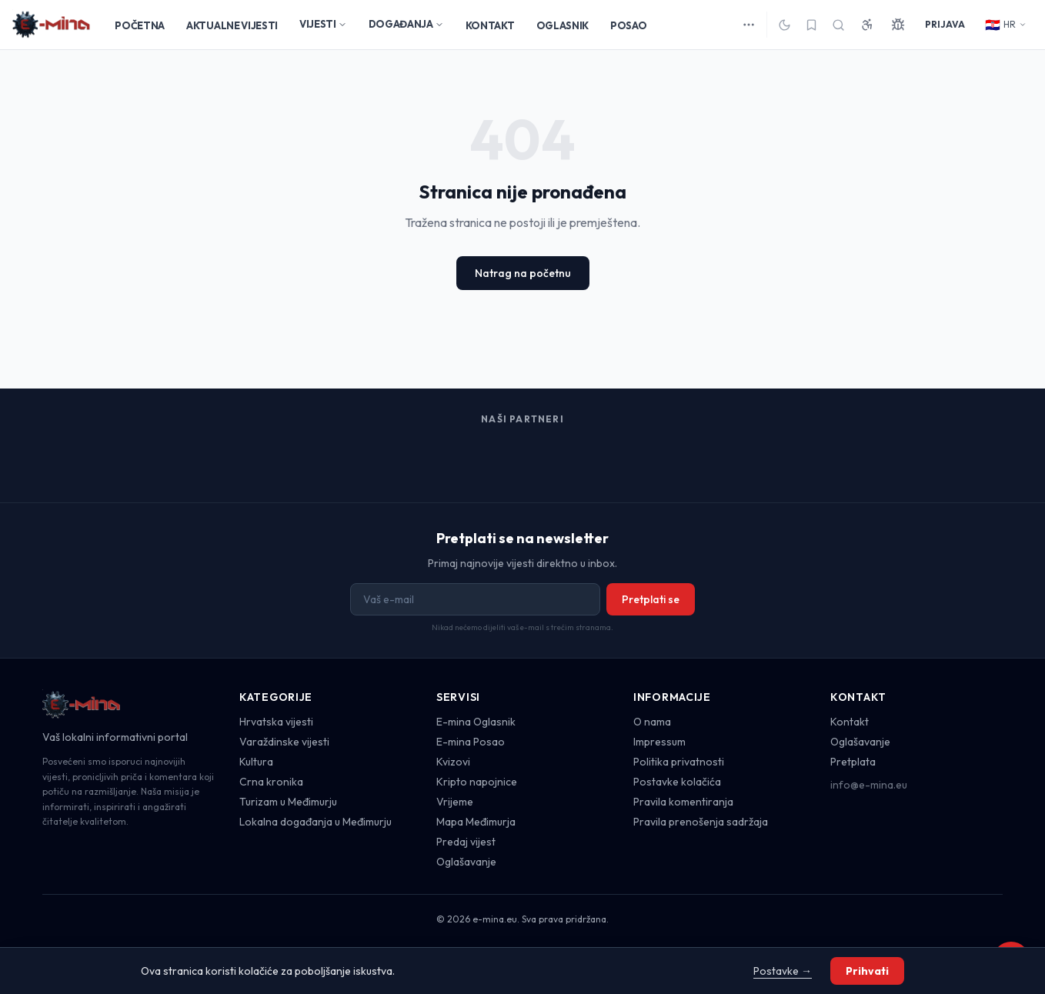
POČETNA (140, 25)
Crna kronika (271, 782)
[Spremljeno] (811, 25)
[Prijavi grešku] (898, 25)
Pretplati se (650, 599)
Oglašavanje (466, 862)
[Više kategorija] (749, 25)
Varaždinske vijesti (284, 742)
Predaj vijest (466, 842)
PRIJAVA (945, 24)
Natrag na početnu (523, 273)
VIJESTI (323, 24)
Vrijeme (454, 802)
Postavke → (782, 971)
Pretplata (853, 762)
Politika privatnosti (678, 762)
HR (1006, 24)
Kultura (256, 762)
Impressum (659, 742)
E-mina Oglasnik (476, 722)
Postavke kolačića (677, 782)
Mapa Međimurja (476, 822)
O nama (652, 722)
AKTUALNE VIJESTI (232, 25)
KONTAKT (490, 25)
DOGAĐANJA (406, 24)
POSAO (628, 25)
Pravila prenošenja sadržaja (700, 822)
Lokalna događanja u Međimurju (315, 822)
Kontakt (849, 722)
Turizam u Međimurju (288, 802)
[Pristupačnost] (867, 25)
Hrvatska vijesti (276, 722)
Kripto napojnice (476, 782)
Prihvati (867, 971)
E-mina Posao (470, 742)
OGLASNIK (562, 25)
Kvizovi (453, 762)
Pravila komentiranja (683, 802)
